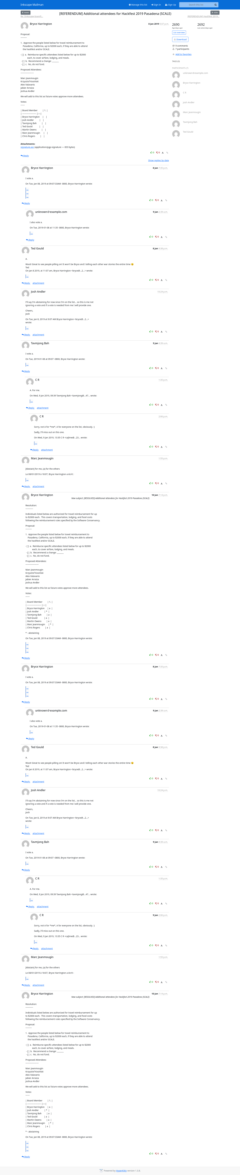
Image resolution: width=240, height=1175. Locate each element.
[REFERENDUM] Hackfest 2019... (203, 16)
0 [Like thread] (152, 152)
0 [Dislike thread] (158, 152)
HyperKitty (121, 1170)
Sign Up (170, 4)
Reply (25, 155)
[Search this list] (196, 4)
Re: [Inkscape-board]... (32, 16)
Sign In (156, 4)
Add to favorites (181, 54)
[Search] (215, 4)
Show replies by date (158, 160)
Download (180, 39)
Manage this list (138, 4)
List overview (179, 32)
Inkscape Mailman (32, 5)
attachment (38, 283)
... (27, 189)
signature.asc (27, 147)
